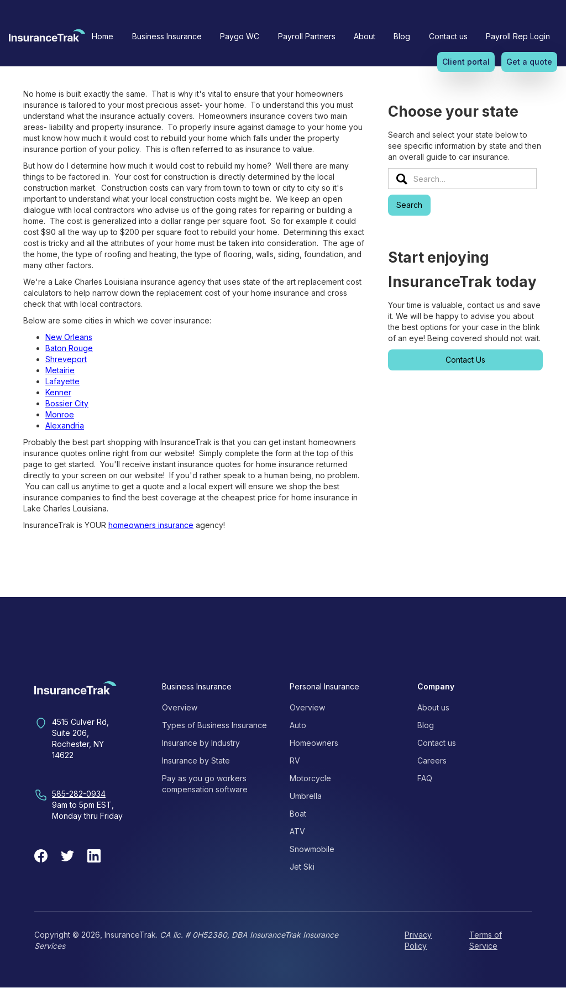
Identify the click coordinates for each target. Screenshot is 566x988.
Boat (298, 813)
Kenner (58, 392)
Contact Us (465, 359)
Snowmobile (312, 849)
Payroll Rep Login (518, 36)
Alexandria (64, 425)
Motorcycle (310, 778)
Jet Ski (302, 866)
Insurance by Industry (201, 742)
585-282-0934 (79, 793)
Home (102, 36)
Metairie (60, 370)
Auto (298, 725)
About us (433, 707)
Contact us (448, 36)
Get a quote (529, 61)
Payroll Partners (307, 36)
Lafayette (62, 381)
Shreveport (66, 359)
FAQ (424, 778)
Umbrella (306, 796)
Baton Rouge (69, 348)
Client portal (466, 61)
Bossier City (66, 403)
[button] (167, 36)
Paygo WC (239, 36)
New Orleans (68, 337)
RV (295, 760)
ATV (297, 831)
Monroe (59, 414)
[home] (47, 39)
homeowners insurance (150, 525)
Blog (402, 36)
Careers (432, 760)
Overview (179, 707)
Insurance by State (196, 760)
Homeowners (314, 742)
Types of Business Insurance (214, 725)
